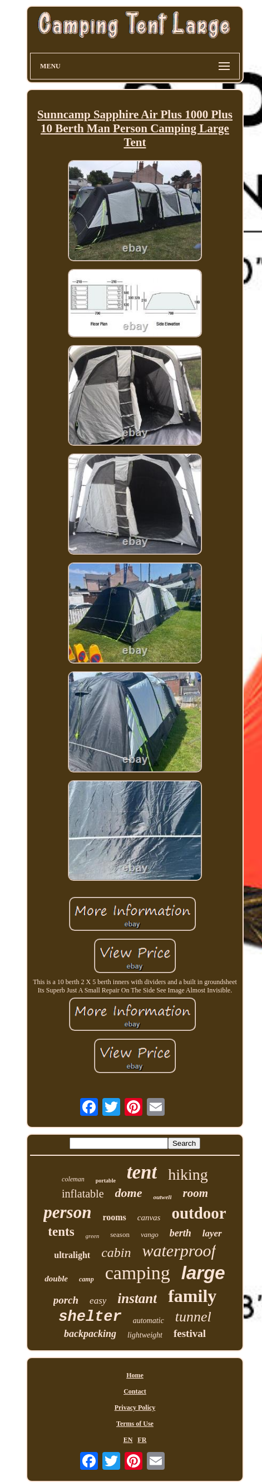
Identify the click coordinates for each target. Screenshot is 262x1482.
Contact (134, 1391)
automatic (148, 1320)
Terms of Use (135, 1424)
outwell (162, 1197)
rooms (114, 1217)
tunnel (193, 1317)
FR (141, 1440)
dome (128, 1193)
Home (135, 1375)
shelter (89, 1317)
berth (180, 1233)
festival (190, 1333)
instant (137, 1298)
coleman (73, 1179)
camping (137, 1273)
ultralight (72, 1255)
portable (106, 1180)
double (56, 1278)
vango (150, 1234)
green (93, 1235)
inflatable (83, 1193)
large (203, 1273)
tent (142, 1172)
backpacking (90, 1333)
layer (212, 1233)
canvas (149, 1217)
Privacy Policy (135, 1407)
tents (61, 1232)
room (195, 1193)
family (192, 1296)
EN (128, 1440)
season (120, 1234)
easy (98, 1300)
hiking (188, 1174)
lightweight (144, 1335)
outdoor (198, 1213)
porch (65, 1300)
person (67, 1212)
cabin (116, 1252)
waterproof (178, 1250)
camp (86, 1279)
